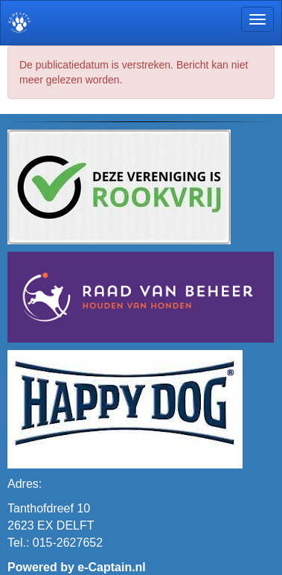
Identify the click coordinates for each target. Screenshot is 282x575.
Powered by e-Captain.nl (76, 567)
